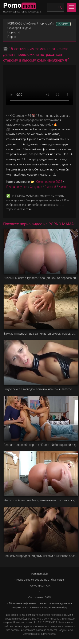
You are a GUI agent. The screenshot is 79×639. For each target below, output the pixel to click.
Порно (11, 36)
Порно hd (13, 32)
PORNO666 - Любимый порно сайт (30, 23)
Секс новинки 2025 (49, 181)
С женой (50, 186)
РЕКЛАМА (63, 24)
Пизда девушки (16, 186)
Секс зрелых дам (19, 28)
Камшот (64, 186)
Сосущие (36, 186)
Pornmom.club (39, 573)
